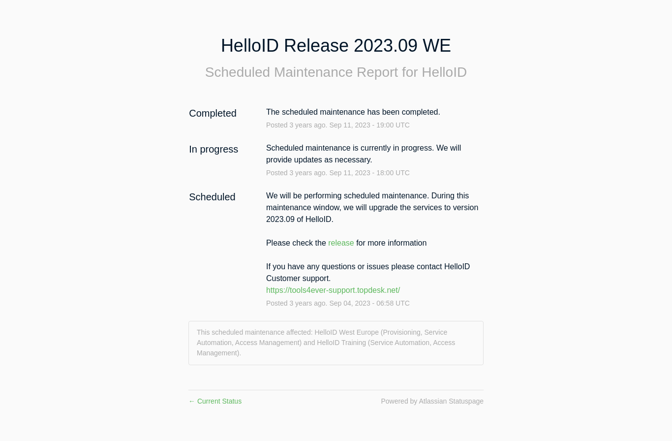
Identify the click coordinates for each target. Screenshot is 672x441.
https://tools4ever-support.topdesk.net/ (333, 290)
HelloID (444, 72)
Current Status (215, 401)
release (341, 243)
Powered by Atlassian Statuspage (432, 401)
